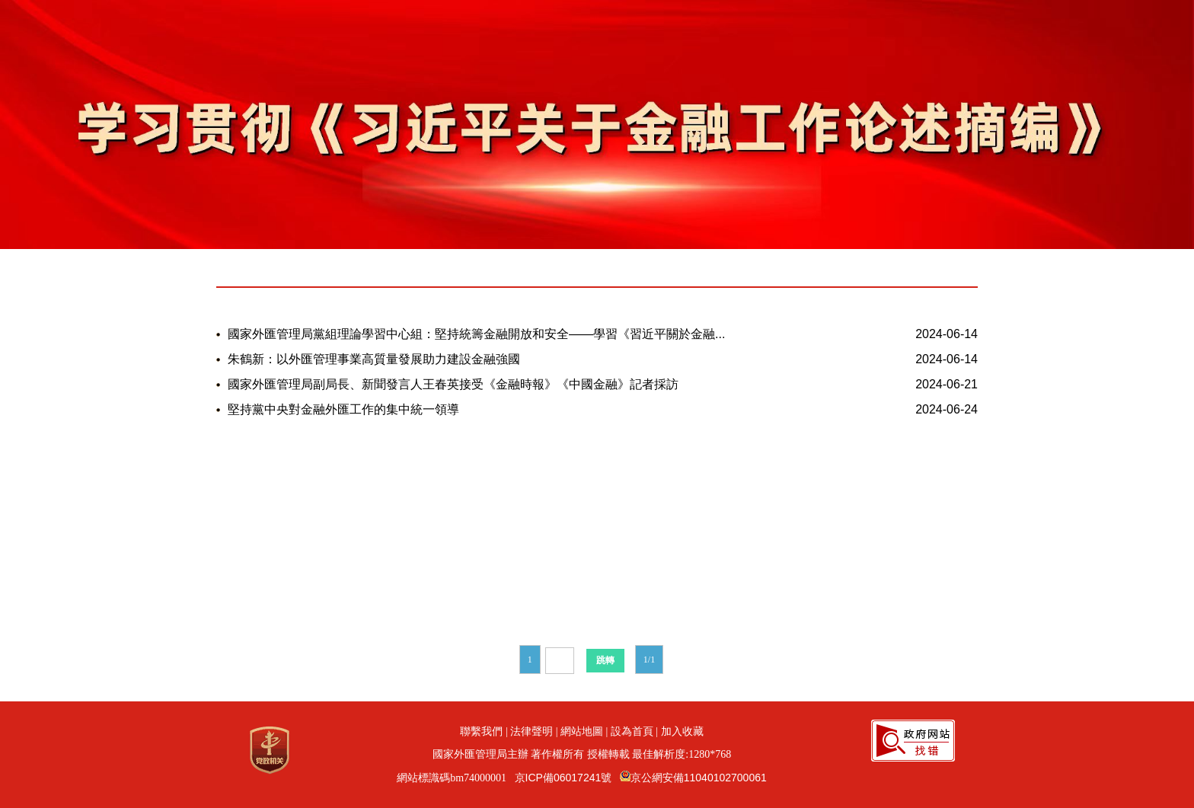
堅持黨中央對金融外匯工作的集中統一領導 (343, 409)
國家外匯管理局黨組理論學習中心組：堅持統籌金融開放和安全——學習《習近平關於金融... (476, 333)
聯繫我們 (481, 731)
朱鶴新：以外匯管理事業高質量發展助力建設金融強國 (374, 359)
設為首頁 (632, 731)
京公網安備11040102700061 (699, 777)
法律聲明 (531, 731)
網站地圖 (581, 731)
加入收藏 (682, 731)
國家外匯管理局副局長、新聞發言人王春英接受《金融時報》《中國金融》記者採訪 (453, 384)
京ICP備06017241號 (563, 777)
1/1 (649, 659)
